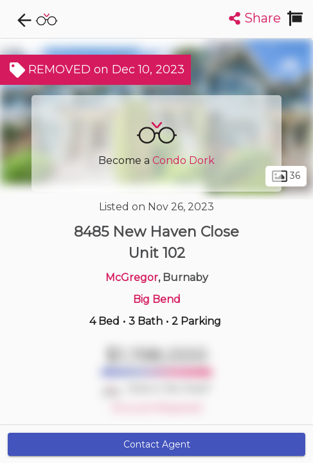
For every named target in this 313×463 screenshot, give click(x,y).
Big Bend (157, 299)
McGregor (131, 277)
